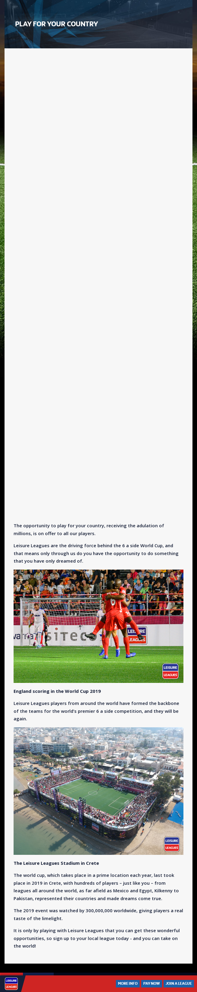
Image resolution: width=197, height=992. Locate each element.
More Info (128, 983)
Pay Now (151, 983)
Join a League (179, 983)
